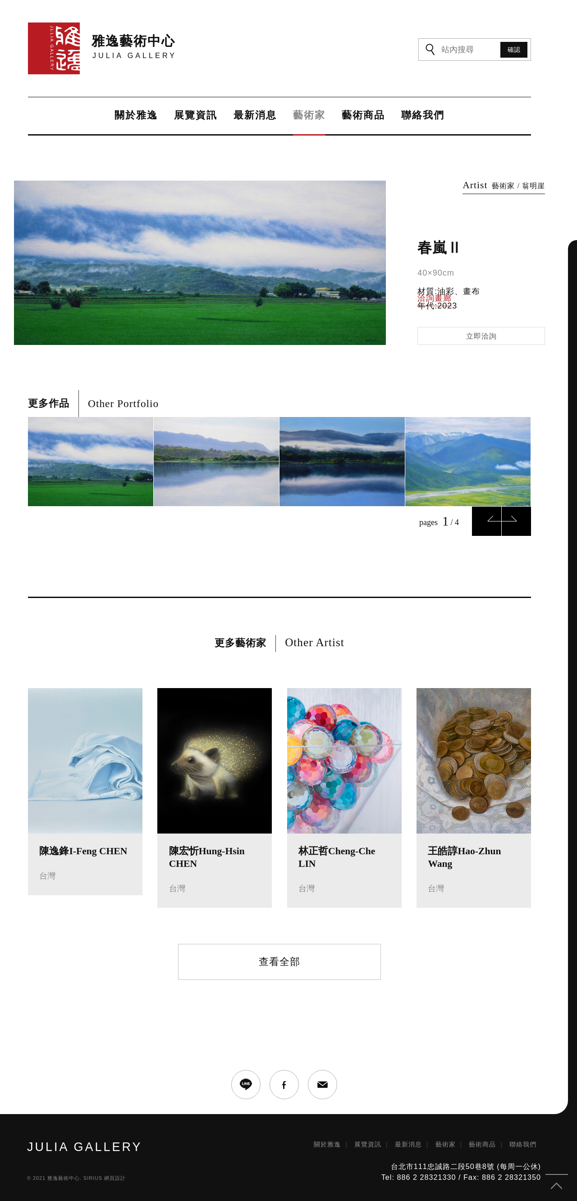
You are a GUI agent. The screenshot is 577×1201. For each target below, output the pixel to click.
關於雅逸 (136, 116)
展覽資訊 (195, 116)
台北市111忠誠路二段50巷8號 (443, 1166)
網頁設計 (115, 1178)
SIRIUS (92, 1178)
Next (516, 521)
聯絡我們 (422, 116)
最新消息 (255, 116)
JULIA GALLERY (84, 1147)
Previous (486, 521)
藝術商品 (363, 116)
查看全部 (279, 961)
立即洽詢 (481, 336)
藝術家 (309, 116)
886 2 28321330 (426, 1177)
